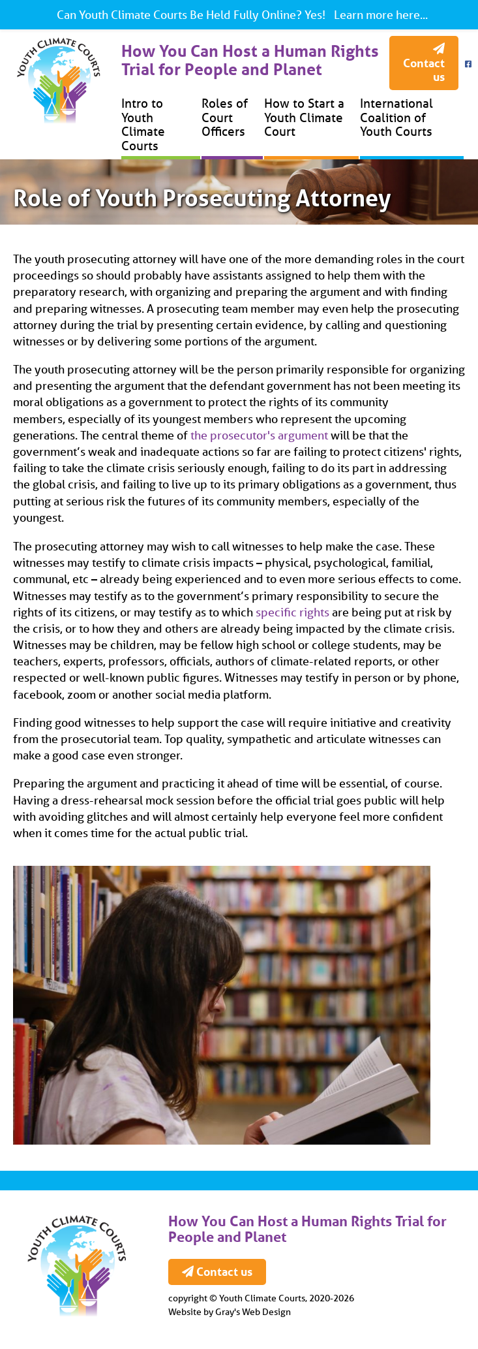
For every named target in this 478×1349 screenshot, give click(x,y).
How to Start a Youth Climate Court (304, 117)
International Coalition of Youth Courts (396, 117)
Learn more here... (379, 14)
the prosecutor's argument (259, 435)
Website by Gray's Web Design (229, 1312)
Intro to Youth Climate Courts (143, 124)
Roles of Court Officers (225, 117)
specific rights (292, 612)
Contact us (424, 63)
